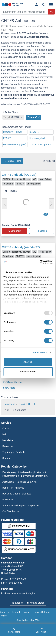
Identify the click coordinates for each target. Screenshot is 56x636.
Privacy (27, 612)
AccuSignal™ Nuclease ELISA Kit (19, 481)
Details (41, 230)
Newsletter (7, 440)
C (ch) (22, 404)
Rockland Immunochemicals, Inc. (18, 593)
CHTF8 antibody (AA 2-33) (19, 174)
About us (4, 612)
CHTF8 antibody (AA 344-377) (21, 247)
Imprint (16, 612)
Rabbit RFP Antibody (13, 487)
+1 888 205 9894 (15, 582)
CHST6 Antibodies (12, 382)
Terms (3, 615)
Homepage (9, 404)
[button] (8, 387)
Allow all (28, 362)
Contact (6, 428)
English (17, 602)
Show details (40, 352)
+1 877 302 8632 (17, 579)
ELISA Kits (7, 499)
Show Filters (12, 161)
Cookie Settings (42, 612)
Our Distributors (10, 511)
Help (4, 434)
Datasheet (14, 230)
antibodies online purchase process (21, 505)
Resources (7, 446)
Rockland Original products (16, 493)
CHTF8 (32, 404)
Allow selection (28, 371)
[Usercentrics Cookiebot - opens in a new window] (40, 262)
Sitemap (6, 458)
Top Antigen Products (13, 452)
